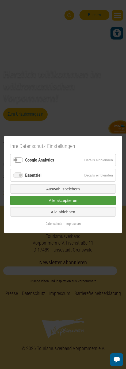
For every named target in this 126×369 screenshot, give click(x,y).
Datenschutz (53, 224)
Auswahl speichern (63, 189)
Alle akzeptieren (63, 200)
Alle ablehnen (63, 212)
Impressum (73, 224)
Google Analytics (39, 160)
